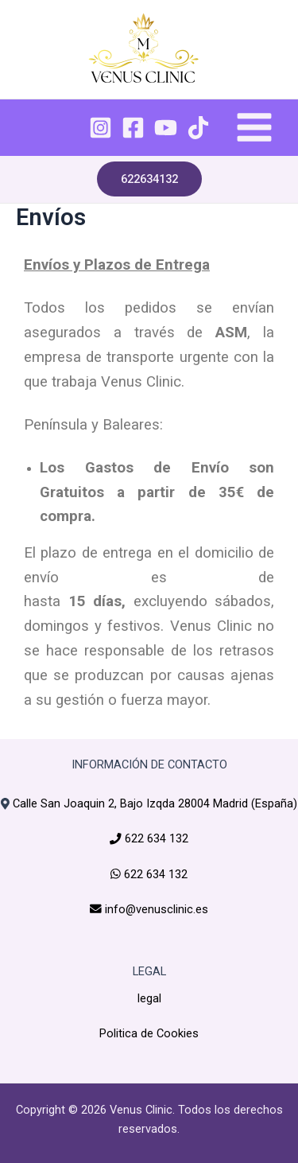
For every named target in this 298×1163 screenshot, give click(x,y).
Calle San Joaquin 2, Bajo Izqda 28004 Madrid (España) (155, 803)
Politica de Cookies (149, 1033)
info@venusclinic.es (155, 909)
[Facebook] (133, 127)
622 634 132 (155, 838)
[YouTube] (165, 127)
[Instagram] (100, 127)
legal (149, 998)
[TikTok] (198, 127)
